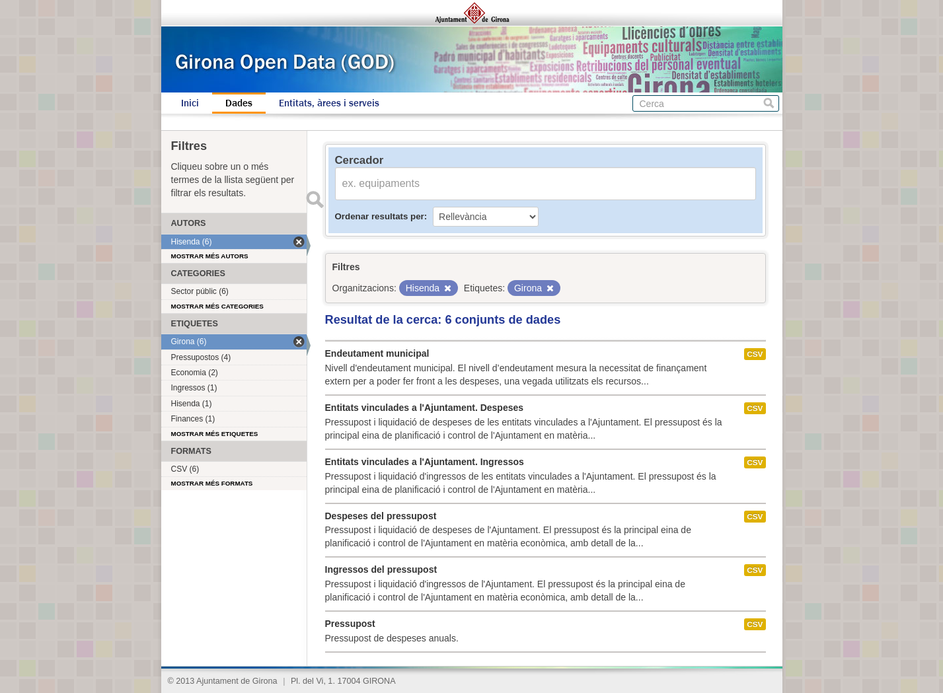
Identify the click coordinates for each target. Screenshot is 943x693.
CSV (755, 354)
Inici (190, 103)
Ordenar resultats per (379, 216)
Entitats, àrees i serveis (329, 103)
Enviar (315, 199)
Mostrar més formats (212, 483)
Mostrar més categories (217, 306)
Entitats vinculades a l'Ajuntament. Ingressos (424, 461)
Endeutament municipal (377, 353)
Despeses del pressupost (381, 516)
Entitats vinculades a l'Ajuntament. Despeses (424, 407)
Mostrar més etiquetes (214, 433)
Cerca (768, 103)
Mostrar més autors (209, 256)
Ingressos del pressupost (381, 569)
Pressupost (350, 623)
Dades (238, 103)
